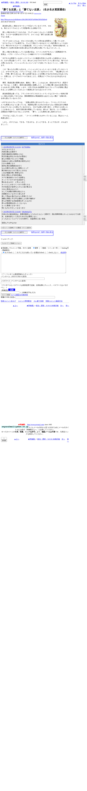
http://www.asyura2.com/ (35, 428)
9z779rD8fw (26, 147)
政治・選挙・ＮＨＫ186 (19, 2)
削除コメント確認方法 (54, 305)
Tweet (3, 16)
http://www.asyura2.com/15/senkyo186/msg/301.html (12, 11)
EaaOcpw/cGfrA (37, 13)
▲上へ (15, 309)
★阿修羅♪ (5, 2)
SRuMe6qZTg (27, 212)
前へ (84, 5)
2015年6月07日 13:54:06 (12, 212)
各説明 (63, 252)
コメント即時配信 (24, 305)
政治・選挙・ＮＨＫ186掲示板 (47, 309)
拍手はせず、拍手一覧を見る (42, 137)
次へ (79, 5)
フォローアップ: (7, 239)
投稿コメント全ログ (8, 305)
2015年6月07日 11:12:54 (12, 147)
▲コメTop (72, 3)
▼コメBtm (82, 3)
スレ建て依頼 (39, 305)
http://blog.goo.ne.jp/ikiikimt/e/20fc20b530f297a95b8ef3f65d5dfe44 (24, 19)
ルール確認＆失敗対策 (19, 298)
